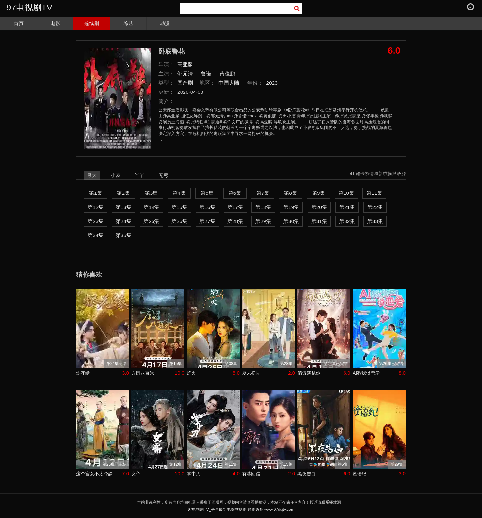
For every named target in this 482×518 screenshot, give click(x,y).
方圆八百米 (142, 373)
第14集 (151, 207)
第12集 (96, 207)
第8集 (290, 193)
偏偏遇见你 (308, 373)
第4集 (179, 193)
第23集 (96, 221)
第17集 (235, 207)
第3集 (151, 193)
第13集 (124, 207)
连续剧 (91, 23)
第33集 (375, 221)
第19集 (291, 207)
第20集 (319, 207)
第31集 (319, 221)
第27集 (207, 221)
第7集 (262, 193)
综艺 (128, 23)
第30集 (291, 221)
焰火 (191, 373)
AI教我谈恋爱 (366, 373)
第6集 (235, 193)
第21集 (347, 207)
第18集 (263, 207)
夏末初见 (251, 373)
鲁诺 (206, 73)
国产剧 (185, 83)
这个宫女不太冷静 (94, 473)
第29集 (263, 221)
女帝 (135, 473)
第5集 (207, 193)
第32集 (347, 221)
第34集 (96, 235)
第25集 (151, 221)
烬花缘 (83, 373)
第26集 (179, 221)
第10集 (346, 193)
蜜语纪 (359, 473)
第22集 (375, 207)
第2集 (123, 193)
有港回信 (251, 473)
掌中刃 (194, 473)
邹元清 (185, 73)
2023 (272, 83)
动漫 (165, 23)
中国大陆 (228, 83)
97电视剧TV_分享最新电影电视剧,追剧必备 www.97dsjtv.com (241, 509)
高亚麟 (185, 64)
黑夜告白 (306, 473)
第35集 (124, 235)
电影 (55, 23)
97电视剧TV (29, 7)
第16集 (207, 207)
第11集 (374, 193)
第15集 (179, 207)
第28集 (235, 221)
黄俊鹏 (227, 73)
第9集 (318, 193)
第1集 (95, 193)
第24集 (124, 221)
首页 (19, 23)
